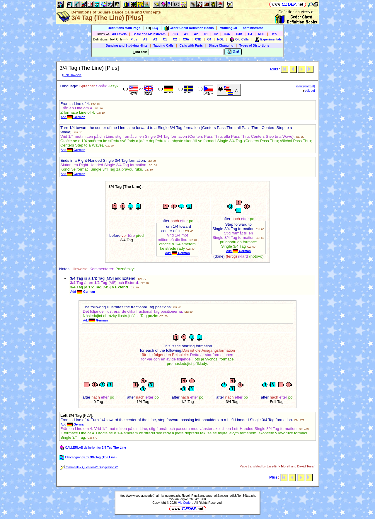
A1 (186, 34)
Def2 (274, 34)
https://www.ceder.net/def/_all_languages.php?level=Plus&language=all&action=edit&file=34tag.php (187, 495)
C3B (239, 34)
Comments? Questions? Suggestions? (89, 467)
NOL (261, 34)
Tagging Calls (163, 45)
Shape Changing (221, 45)
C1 (206, 34)
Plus (174, 34)
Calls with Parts (191, 45)
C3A (227, 34)
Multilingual (228, 28)
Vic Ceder (185, 502)
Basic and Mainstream (149, 34)
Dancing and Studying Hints (126, 45)
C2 (216, 34)
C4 (250, 34)
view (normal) (305, 86)
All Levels (119, 34)
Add (73, 117)
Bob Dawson (72, 75)
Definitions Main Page (124, 28)
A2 (196, 34)
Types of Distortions (254, 45)
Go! (233, 52)
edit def (308, 90)
